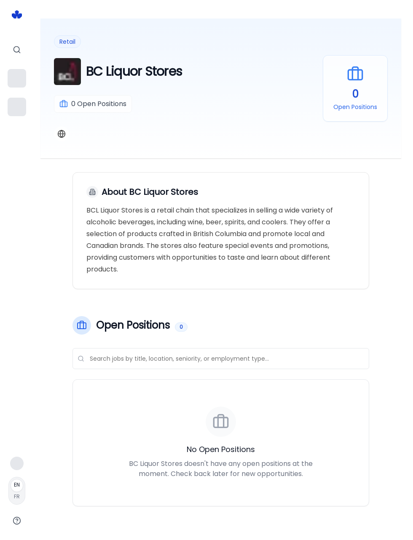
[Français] (16, 491)
